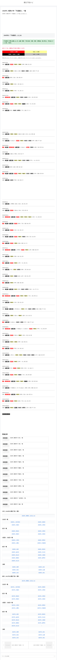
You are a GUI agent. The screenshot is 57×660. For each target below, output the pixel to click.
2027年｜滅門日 (41, 586)
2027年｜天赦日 (15, 553)
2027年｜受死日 (41, 569)
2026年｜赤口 (41, 536)
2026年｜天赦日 (15, 488)
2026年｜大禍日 (41, 519)
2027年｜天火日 (41, 581)
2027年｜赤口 (41, 601)
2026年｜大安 (15, 536)
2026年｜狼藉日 (15, 521)
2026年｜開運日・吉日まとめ (28, 479)
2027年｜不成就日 (41, 572)
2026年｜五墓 (15, 513)
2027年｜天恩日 (41, 560)
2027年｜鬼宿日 (41, 551)
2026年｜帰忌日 (41, 513)
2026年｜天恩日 (41, 495)
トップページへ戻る (24, 656)
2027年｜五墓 (15, 578)
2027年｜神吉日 (15, 560)
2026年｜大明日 (41, 488)
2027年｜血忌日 (15, 581)
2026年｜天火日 (41, 516)
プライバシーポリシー (33, 656)
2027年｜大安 (15, 601)
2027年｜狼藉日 (15, 586)
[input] (28, 620)
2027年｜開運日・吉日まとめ (28, 544)
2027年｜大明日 (41, 553)
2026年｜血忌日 (15, 516)
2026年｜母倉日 (15, 498)
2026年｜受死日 (41, 504)
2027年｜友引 (41, 595)
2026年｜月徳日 (41, 498)
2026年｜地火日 (15, 519)
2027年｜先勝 (15, 595)
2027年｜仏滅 (41, 598)
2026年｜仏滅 (41, 533)
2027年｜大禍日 (41, 584)
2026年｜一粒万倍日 (15, 486)
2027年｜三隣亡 (15, 572)
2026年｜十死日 (15, 504)
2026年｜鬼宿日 (41, 486)
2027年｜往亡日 (15, 589)
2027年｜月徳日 (41, 562)
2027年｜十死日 (15, 569)
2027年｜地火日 (15, 584)
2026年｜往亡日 (15, 524)
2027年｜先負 (15, 598)
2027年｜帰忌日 (41, 578)
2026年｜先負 (15, 533)
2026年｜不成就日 (41, 507)
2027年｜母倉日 (15, 562)
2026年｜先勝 (15, 530)
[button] (54, 620)
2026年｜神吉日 (15, 495)
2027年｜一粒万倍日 (15, 551)
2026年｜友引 (41, 530)
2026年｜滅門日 (41, 521)
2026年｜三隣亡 (15, 507)
